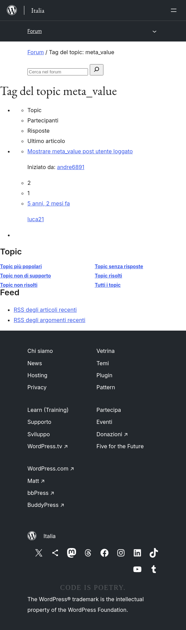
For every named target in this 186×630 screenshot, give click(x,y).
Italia (50, 536)
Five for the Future (120, 446)
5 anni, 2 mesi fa (48, 203)
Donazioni (112, 434)
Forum (34, 31)
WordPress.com (50, 468)
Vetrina (106, 350)
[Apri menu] (175, 10)
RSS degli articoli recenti (45, 309)
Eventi (104, 421)
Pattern (106, 387)
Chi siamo (40, 350)
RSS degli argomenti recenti (49, 320)
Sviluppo (38, 434)
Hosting (37, 375)
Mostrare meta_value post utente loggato (80, 151)
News (34, 363)
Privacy (37, 387)
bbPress (40, 492)
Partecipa (109, 409)
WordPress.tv (47, 446)
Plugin (105, 375)
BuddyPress (45, 504)
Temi (103, 363)
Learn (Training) (48, 409)
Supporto (39, 421)
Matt (36, 480)
